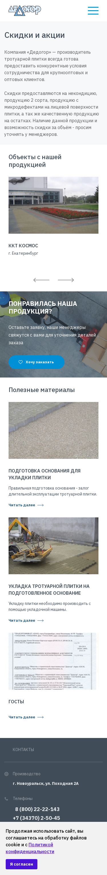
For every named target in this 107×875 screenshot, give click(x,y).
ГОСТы (16, 701)
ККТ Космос (23, 245)
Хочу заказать (40, 362)
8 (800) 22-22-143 (36, 809)
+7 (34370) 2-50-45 (36, 818)
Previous (41, 280)
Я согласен (21, 864)
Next (66, 280)
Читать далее (22, 505)
